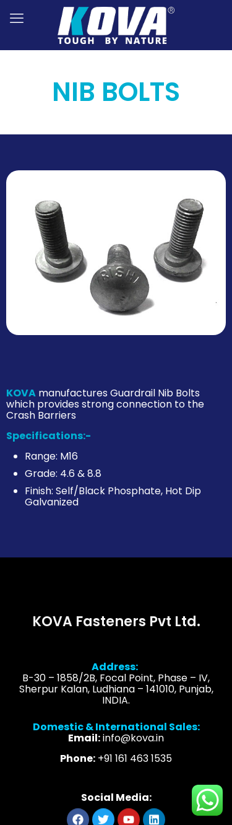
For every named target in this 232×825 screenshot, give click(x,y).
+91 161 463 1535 (135, 766)
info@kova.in (133, 746)
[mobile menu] (16, 18)
